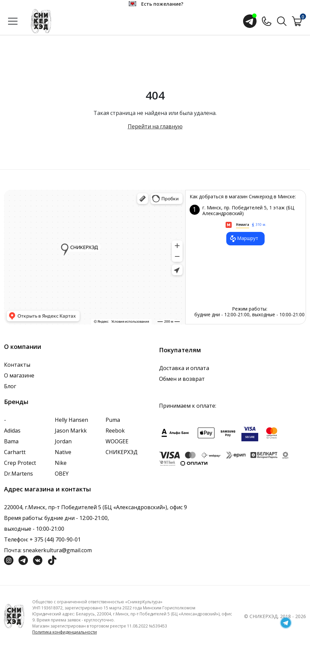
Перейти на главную (155, 126)
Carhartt (15, 452)
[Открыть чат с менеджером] (250, 21)
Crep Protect (20, 463)
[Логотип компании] (14, 615)
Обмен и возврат (182, 378)
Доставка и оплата (184, 368)
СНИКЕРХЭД (122, 452)
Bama (11, 441)
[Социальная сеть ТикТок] (52, 559)
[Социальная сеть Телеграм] (23, 559)
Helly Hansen (71, 419)
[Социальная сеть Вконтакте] (37, 559)
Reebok (115, 430)
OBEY (62, 473)
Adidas (12, 430)
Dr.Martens (18, 473)
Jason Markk (71, 430)
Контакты (17, 364)
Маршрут (243, 239)
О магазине (19, 375)
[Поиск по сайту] (282, 20)
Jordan (63, 441)
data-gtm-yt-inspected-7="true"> (94, 257)
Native (63, 452)
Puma (113, 419)
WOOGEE (117, 441)
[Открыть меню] (12, 21)
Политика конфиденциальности (64, 632)
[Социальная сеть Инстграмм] (8, 559)
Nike (61, 463)
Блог (10, 386)
